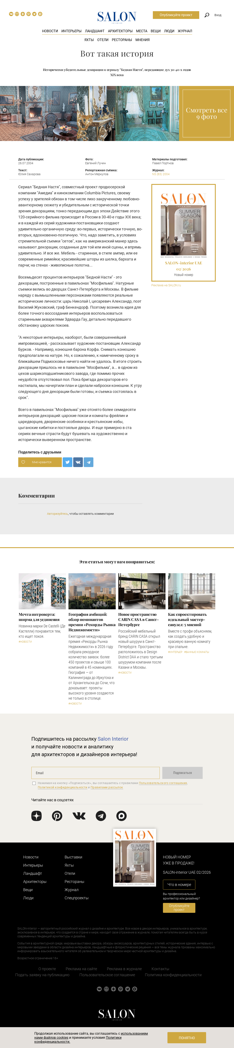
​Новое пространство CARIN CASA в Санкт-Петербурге (138, 619)
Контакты (160, 969)
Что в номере (179, 884)
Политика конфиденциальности (173, 975)
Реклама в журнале (124, 969)
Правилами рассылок (107, 787)
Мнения (142, 40)
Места (141, 31)
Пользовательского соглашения (163, 783)
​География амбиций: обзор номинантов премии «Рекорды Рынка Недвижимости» (91, 622)
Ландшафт (95, 31)
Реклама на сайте (81, 969)
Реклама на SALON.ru (166, 285)
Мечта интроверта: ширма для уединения (39, 617)
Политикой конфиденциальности (62, 787)
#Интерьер (175, 652)
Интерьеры (71, 31)
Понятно (187, 1038)
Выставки (73, 857)
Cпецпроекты (77, 898)
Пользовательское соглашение (107, 975)
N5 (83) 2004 (161, 174)
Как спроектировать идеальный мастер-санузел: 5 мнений (187, 619)
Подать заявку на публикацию (42, 975)
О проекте (47, 969)
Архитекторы (120, 31)
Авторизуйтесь (57, 513)
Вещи (156, 31)
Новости (50, 31)
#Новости (25, 641)
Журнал (185, 31)
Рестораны (122, 40)
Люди (169, 31)
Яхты (89, 40)
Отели (102, 40)
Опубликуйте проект (176, 15)
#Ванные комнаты (196, 652)
